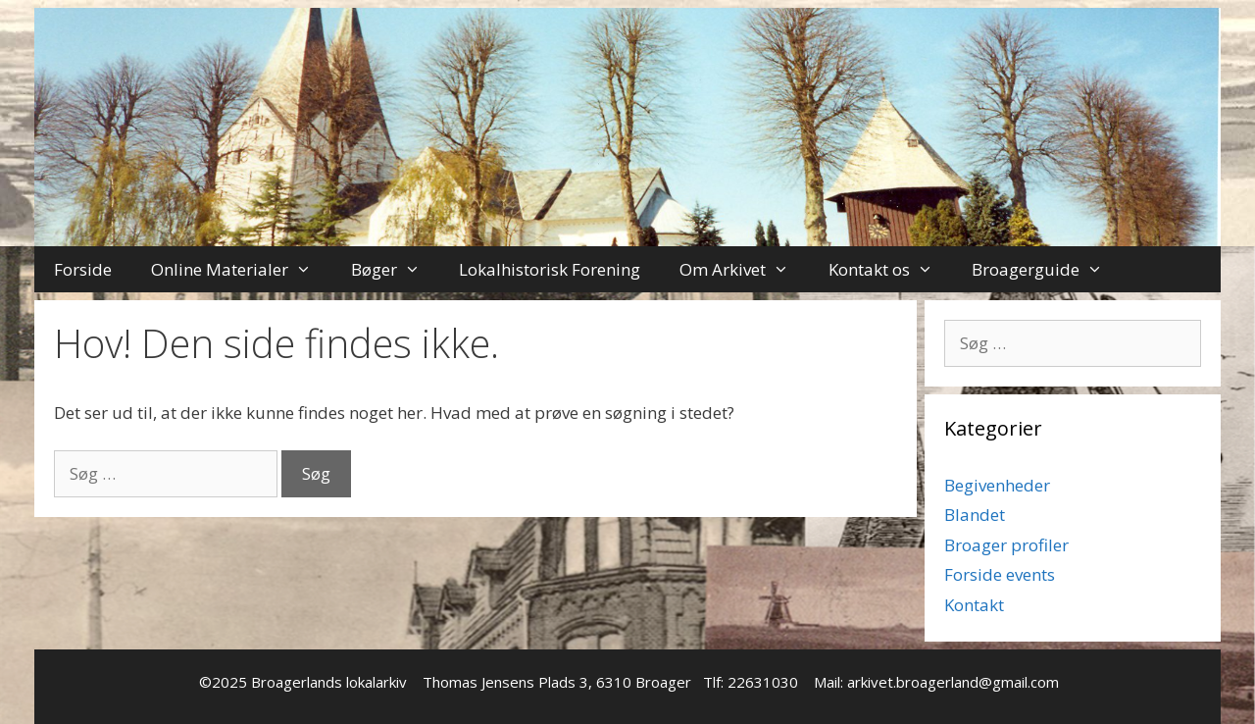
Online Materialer (241, 269)
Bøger (395, 269)
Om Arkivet (744, 269)
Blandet (974, 514)
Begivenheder (997, 485)
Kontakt (974, 605)
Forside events (999, 574)
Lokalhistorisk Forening (549, 269)
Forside (83, 269)
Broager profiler (1006, 545)
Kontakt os (890, 269)
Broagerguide (1047, 269)
